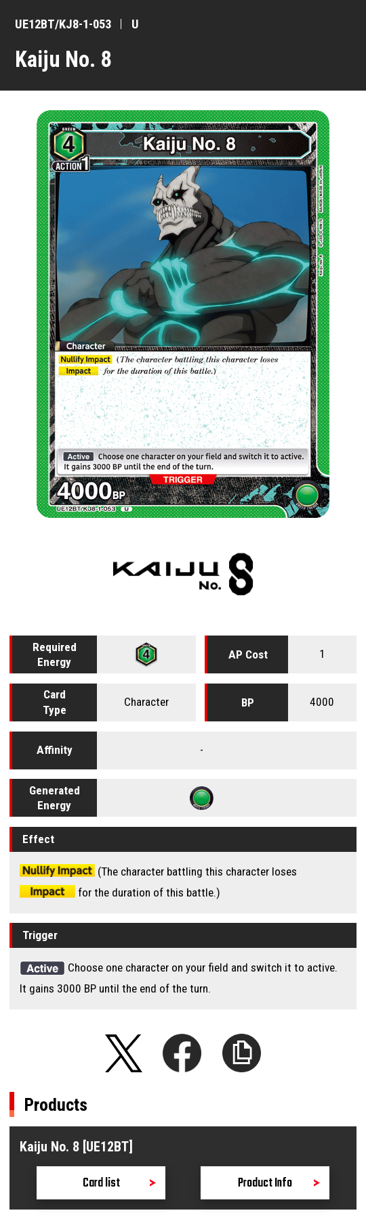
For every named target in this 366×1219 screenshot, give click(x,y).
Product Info (265, 1183)
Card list (101, 1183)
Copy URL (242, 1053)
